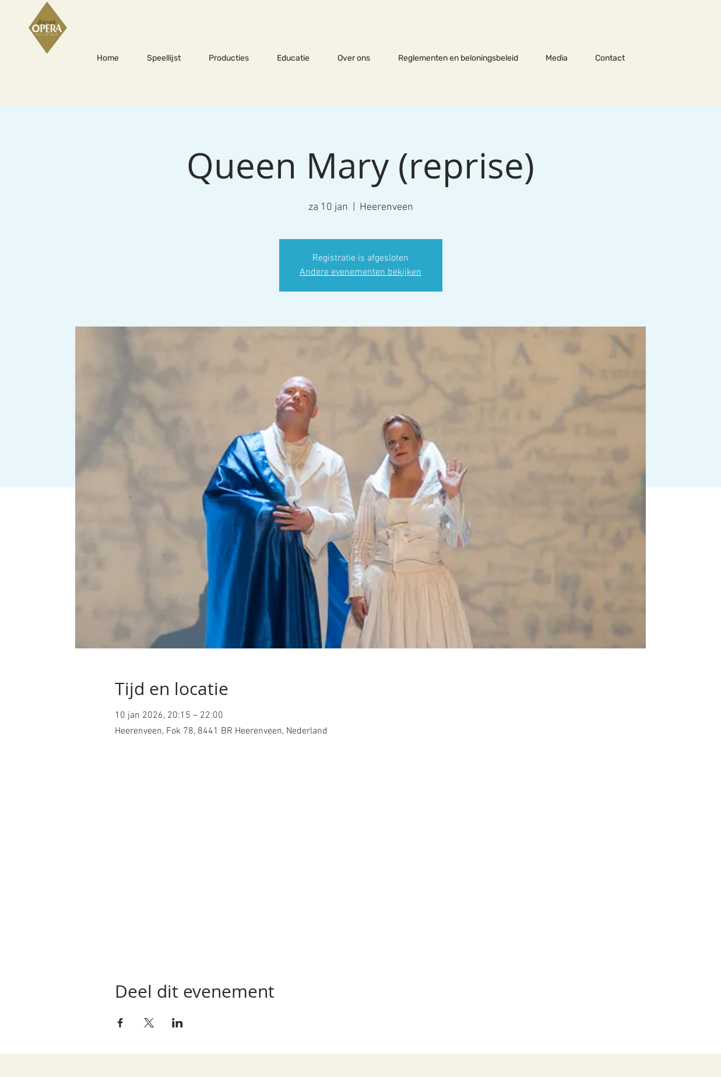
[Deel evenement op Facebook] (120, 1022)
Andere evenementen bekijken (360, 272)
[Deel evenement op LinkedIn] (177, 1022)
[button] (229, 58)
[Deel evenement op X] (148, 1022)
